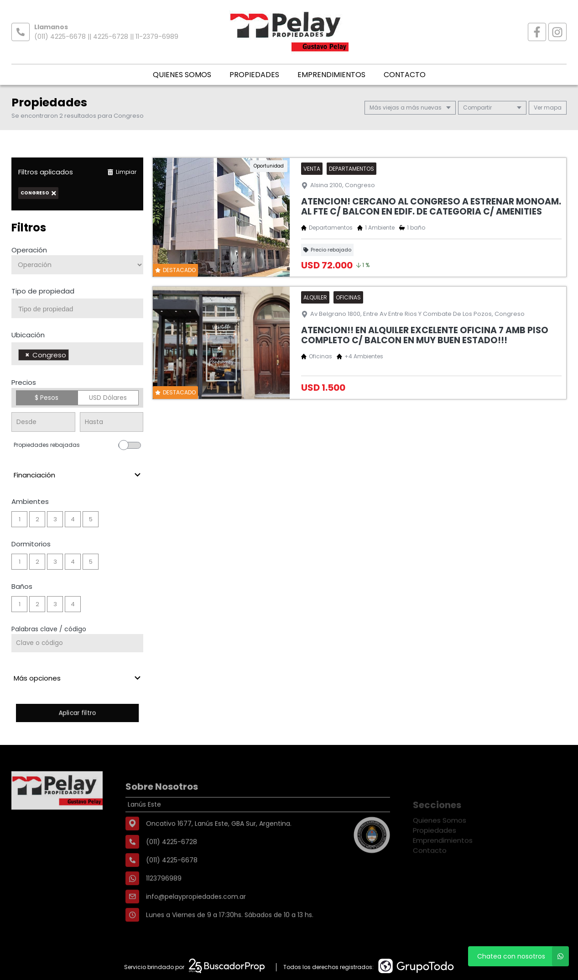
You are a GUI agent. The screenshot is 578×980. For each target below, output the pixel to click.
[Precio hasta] (112, 422)
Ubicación (28, 335)
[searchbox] (80, 309)
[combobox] (77, 308)
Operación (29, 250)
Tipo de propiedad (42, 291)
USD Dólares (108, 397)
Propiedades (254, 74)
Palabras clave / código (48, 629)
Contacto (405, 74)
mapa (548, 107)
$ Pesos (46, 397)
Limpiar (121, 172)
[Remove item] (27, 355)
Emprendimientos (331, 74)
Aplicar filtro (77, 712)
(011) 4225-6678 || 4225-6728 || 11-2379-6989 (106, 36)
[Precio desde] (43, 422)
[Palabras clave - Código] (77, 643)
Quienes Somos (182, 74)
